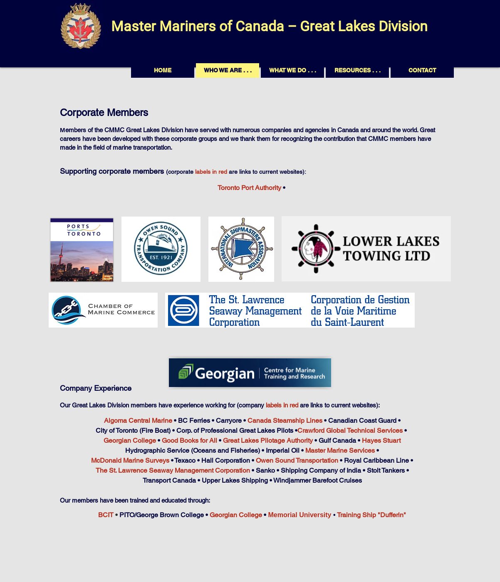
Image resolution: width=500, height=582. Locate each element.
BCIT (106, 515)
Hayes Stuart (381, 440)
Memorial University (299, 514)
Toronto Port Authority (249, 188)
